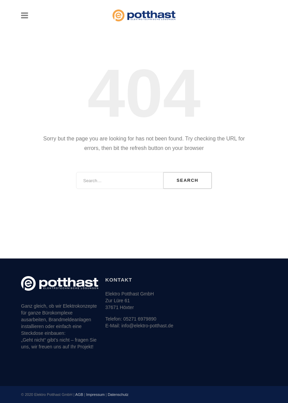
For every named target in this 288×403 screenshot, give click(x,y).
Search (187, 180)
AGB (79, 394)
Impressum (95, 394)
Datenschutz (118, 394)
